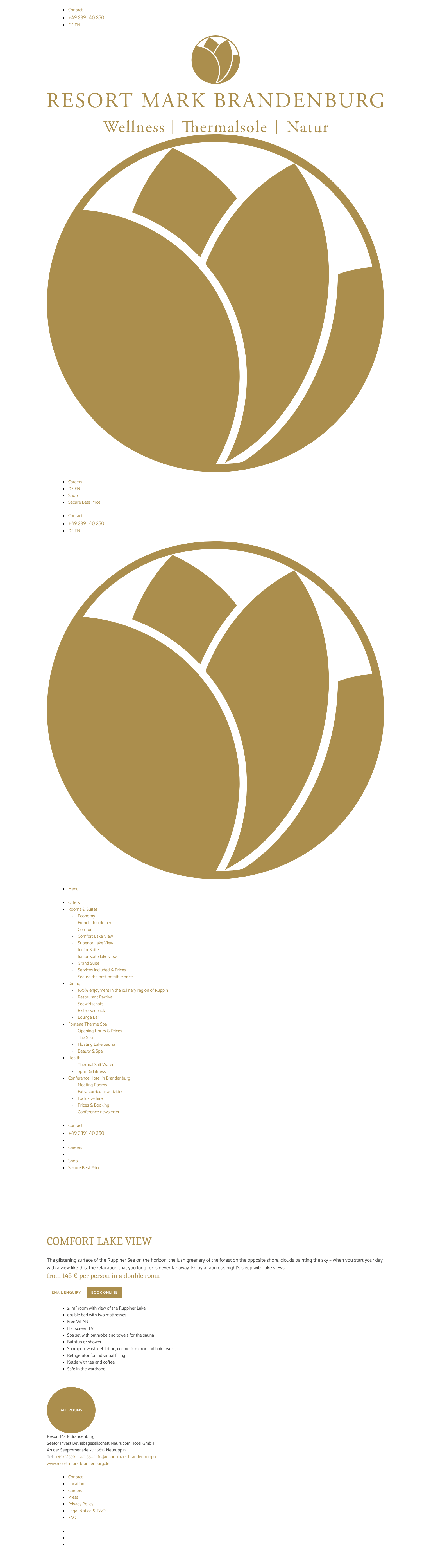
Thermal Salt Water (96, 1065)
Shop (73, 495)
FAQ (72, 1518)
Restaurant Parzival (96, 997)
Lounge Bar (88, 1017)
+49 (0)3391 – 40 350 (74, 1457)
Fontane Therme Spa (87, 1024)
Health (74, 1058)
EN (77, 25)
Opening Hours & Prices (100, 1031)
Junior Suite (88, 950)
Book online (104, 1293)
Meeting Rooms (92, 1085)
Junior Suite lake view (97, 956)
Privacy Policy (81, 1504)
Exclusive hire (90, 1098)
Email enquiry (66, 1293)
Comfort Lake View (95, 936)
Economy (86, 916)
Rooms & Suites (82, 909)
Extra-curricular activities (100, 1092)
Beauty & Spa (90, 1051)
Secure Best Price (84, 502)
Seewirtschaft (90, 1004)
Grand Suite (88, 963)
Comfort (85, 929)
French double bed (95, 923)
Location (76, 1484)
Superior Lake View (95, 943)
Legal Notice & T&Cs (87, 1511)
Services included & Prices (102, 970)
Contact (75, 10)
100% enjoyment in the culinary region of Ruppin (123, 990)
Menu (73, 889)
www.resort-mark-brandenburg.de (78, 1463)
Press (73, 1497)
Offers (74, 902)
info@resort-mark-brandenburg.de (125, 1457)
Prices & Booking (93, 1105)
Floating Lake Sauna (96, 1044)
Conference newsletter (98, 1112)
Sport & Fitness (92, 1071)
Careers (75, 482)
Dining (74, 983)
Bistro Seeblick (91, 1011)
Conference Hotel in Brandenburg (99, 1078)
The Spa (85, 1038)
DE (71, 25)
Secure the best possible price (105, 977)
